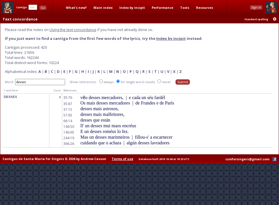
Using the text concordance (72, 29)
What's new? (76, 7)
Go (43, 7)
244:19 (68, 138)
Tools (184, 7)
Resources (204, 7)
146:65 (68, 132)
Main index (103, 7)
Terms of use (122, 159)
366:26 (68, 143)
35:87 (67, 103)
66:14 (67, 120)
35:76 (67, 97)
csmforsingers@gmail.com (247, 159)
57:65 (67, 115)
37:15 (67, 109)
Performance (162, 7)
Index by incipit (132, 7)
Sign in (256, 7)
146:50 (68, 126)
